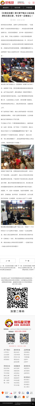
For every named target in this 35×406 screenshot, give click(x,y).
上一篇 (8, 261)
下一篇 (27, 261)
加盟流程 (16, 370)
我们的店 (26, 354)
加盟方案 (16, 375)
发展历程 (6, 357)
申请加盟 (29, 7)
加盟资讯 (26, 368)
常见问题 (16, 385)
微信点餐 (6, 375)
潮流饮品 (16, 359)
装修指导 (16, 378)
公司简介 (6, 352)
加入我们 (26, 387)
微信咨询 (6, 7)
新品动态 (16, 352)
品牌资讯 (26, 373)
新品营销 (6, 368)
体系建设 (6, 359)
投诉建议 (26, 384)
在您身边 (16, 373)
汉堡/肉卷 (17, 354)
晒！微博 (6, 380)
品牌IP (26, 362)
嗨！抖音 (6, 383)
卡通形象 (26, 357)
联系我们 (26, 379)
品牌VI (26, 359)
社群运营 (6, 378)
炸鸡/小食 (17, 357)
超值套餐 (16, 362)
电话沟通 (17, 7)
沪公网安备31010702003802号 (21, 403)
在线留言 (26, 382)
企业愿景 (6, 354)
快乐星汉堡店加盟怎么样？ (9, 227)
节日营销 (6, 373)
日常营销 (6, 370)
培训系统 (16, 383)
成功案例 (26, 370)
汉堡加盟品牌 (16, 131)
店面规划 (26, 352)
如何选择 (16, 368)
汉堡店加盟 (24, 48)
